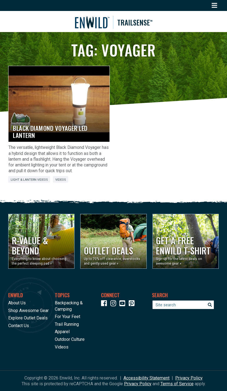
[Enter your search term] (183, 305)
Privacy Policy (189, 378)
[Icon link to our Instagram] (114, 304)
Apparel (62, 332)
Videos (60, 180)
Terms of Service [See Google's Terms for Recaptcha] (177, 383)
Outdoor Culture (70, 339)
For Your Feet (67, 316)
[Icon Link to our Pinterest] (133, 304)
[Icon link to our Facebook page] (105, 304)
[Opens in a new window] (41, 241)
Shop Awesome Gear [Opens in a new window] (28, 310)
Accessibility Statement (146, 378)
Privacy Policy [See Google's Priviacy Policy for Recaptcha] (137, 383)
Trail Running (67, 324)
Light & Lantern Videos (29, 180)
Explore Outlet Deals (28, 318)
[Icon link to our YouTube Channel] (123, 304)
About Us (17, 303)
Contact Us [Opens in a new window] (18, 325)
